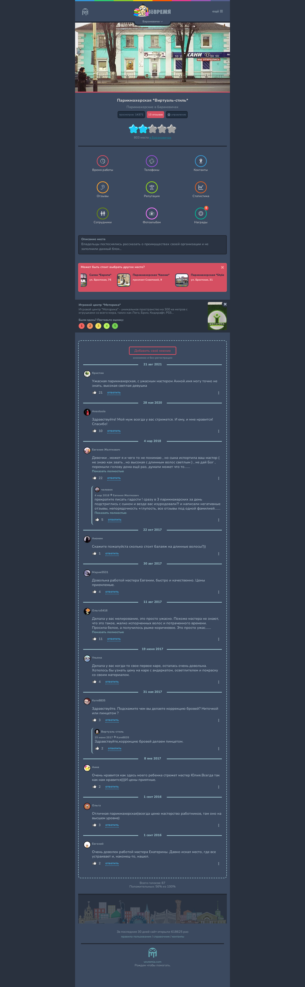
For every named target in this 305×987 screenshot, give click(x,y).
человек (107, 489)
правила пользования (136, 936)
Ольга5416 (99, 610)
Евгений (97, 843)
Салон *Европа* (102, 275)
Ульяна (97, 657)
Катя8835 (98, 700)
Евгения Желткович (106, 449)
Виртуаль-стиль (112, 731)
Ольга (96, 805)
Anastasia (99, 411)
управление (177, 114)
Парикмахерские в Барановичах (152, 107)
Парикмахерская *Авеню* (152, 275)
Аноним (97, 538)
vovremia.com (152, 962)
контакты (178, 936)
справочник (161, 936)
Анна (95, 767)
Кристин (98, 373)
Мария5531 (100, 572)
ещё (217, 11)
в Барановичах (160, 137)
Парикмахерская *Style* (209, 275)
